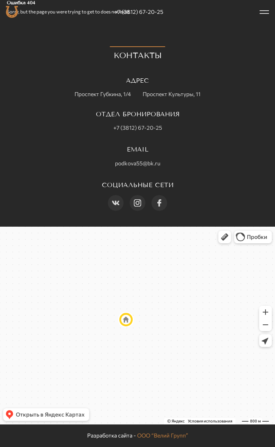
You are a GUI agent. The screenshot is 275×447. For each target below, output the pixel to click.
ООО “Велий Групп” (162, 435)
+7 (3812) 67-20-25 (139, 11)
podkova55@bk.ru (137, 163)
